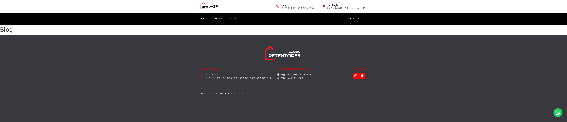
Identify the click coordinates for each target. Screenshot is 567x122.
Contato (232, 18)
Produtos (217, 18)
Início (204, 18)
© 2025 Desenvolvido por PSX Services (222, 93)
